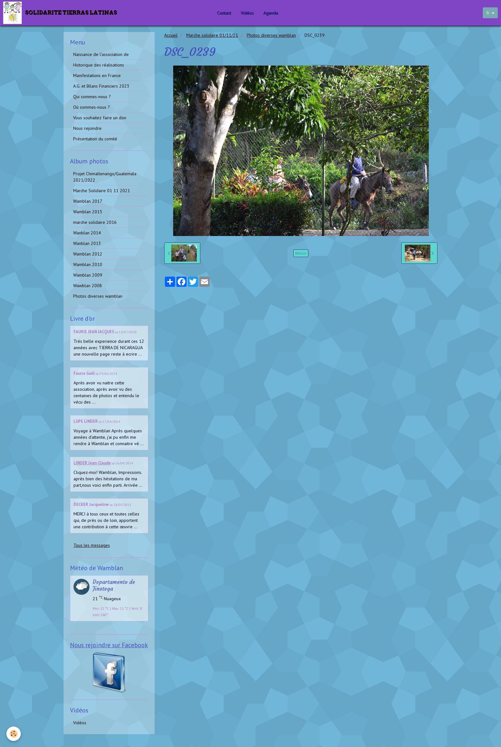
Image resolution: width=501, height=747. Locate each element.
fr (487, 13)
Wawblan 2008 (87, 285)
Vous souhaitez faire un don (99, 118)
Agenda (270, 13)
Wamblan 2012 (87, 254)
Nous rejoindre (87, 128)
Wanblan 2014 (87, 233)
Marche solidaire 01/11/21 (212, 35)
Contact (224, 13)
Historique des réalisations (98, 65)
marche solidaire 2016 (95, 222)
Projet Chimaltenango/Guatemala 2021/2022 (104, 177)
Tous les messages (91, 545)
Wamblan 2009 (87, 275)
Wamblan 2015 (87, 212)
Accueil (171, 35)
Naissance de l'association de (101, 54)
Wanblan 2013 (87, 243)
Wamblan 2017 (87, 201)
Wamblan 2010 (87, 264)
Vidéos (247, 13)
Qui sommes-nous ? (92, 96)
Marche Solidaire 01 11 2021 (101, 190)
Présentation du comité (95, 139)
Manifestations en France (97, 75)
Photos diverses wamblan (271, 35)
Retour (300, 253)
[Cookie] (13, 734)
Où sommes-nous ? (91, 107)
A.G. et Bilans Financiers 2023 (101, 86)
